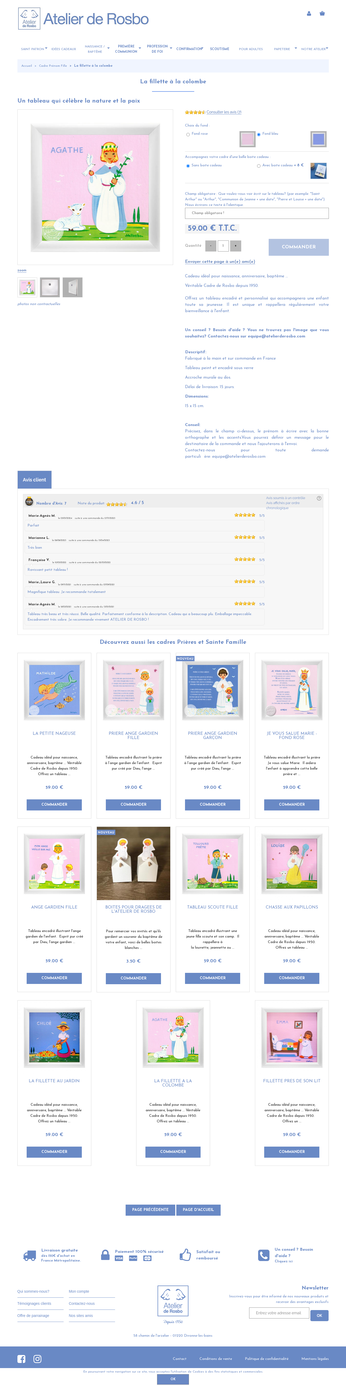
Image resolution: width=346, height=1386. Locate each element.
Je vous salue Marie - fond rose (292, 736)
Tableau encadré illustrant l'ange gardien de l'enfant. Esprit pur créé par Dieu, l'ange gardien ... (54, 936)
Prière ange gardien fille (133, 736)
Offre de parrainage (33, 1315)
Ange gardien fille (54, 907)
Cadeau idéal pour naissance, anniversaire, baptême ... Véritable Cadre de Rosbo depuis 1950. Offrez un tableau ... (54, 766)
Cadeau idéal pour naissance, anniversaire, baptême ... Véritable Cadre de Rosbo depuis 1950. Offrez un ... (291, 1113)
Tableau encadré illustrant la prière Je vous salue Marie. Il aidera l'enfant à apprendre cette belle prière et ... (292, 766)
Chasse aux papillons (292, 907)
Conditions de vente (216, 1359)
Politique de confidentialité (266, 1359)
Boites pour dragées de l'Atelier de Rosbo (133, 909)
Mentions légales (315, 1359)
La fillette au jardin (54, 1081)
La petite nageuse (54, 734)
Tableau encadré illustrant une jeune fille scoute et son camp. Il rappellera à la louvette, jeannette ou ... (212, 939)
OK (173, 1379)
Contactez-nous (82, 1303)
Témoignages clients (34, 1303)
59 (54, 787)
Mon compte (79, 1291)
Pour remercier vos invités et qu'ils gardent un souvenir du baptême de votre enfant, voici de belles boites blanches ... (133, 939)
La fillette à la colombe (173, 82)
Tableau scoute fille (212, 907)
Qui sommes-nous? (33, 1291)
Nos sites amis (81, 1315)
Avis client (34, 479)
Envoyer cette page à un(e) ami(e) (220, 261)
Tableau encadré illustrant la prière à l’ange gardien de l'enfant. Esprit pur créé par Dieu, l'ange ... (133, 763)
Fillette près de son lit (292, 1081)
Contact (180, 1359)
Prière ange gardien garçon (212, 736)
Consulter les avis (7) (224, 112)
